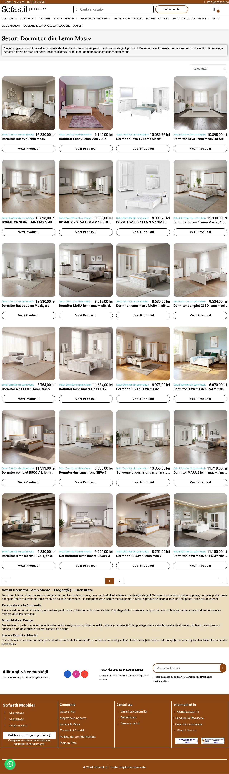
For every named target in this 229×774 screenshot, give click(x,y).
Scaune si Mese (65, 18)
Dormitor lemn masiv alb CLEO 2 (82, 389)
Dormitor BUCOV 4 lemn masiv (138, 556)
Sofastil (14, 9)
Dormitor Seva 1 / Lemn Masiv (138, 139)
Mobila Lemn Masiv (95, 18)
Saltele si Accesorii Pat (190, 18)
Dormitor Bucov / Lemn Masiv (23, 139)
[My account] (214, 9)
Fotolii (45, 18)
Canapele (28, 18)
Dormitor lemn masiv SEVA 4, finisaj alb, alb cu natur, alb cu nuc (48, 556)
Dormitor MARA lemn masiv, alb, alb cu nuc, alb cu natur (100, 306)
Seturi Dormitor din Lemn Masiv (18, 134)
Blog (216, 18)
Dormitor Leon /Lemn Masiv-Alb (82, 139)
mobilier (39, 9)
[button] (171, 9)
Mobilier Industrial (128, 18)
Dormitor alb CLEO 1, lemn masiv (26, 389)
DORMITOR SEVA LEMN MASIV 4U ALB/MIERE (35, 222)
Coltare (9, 18)
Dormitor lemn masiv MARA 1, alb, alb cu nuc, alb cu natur (158, 306)
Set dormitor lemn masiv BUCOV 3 (84, 556)
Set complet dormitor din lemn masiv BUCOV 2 (151, 472)
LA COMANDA (11, 25)
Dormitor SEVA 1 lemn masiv (137, 389)
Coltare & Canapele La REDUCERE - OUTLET (53, 25)
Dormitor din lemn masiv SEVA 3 (83, 472)
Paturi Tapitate (157, 18)
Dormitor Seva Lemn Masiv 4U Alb (199, 139)
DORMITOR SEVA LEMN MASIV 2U (141, 222)
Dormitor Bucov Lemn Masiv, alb (25, 306)
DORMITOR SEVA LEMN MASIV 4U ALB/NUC (91, 222)
